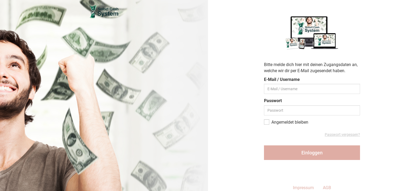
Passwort (273, 100)
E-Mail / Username (282, 79)
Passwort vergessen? (342, 134)
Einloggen (312, 152)
